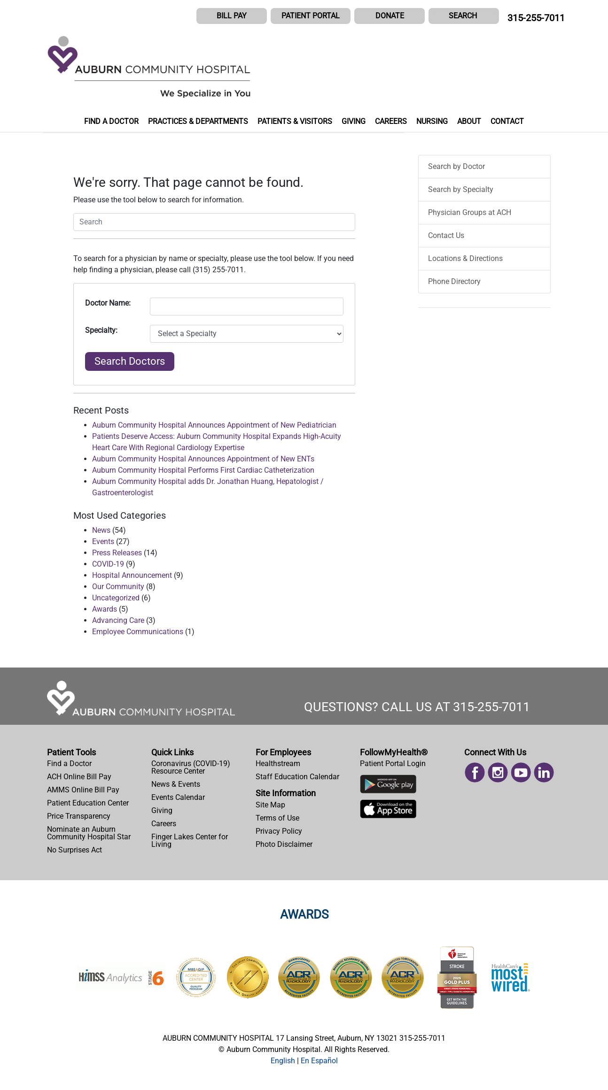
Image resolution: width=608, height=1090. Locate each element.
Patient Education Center (88, 802)
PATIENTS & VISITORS (294, 121)
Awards (104, 609)
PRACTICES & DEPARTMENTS (198, 121)
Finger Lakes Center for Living (189, 840)
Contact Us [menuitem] (446, 235)
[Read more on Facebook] (474, 772)
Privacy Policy (279, 831)
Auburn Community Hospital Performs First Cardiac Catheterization (203, 470)
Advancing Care (118, 620)
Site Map (270, 804)
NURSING (432, 121)
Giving (161, 810)
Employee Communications (137, 631)
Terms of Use (277, 818)
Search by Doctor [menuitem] (456, 166)
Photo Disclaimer (284, 844)
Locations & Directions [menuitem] (465, 258)
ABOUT (469, 121)
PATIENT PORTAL (310, 15)
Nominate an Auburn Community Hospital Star (89, 833)
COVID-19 (108, 564)
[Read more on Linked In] (543, 772)
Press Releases (117, 552)
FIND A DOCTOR (111, 121)
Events (103, 541)
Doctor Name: (108, 303)
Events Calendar (178, 797)
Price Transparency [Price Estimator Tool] (78, 816)
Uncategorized (116, 597)
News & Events (175, 784)
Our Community (118, 586)
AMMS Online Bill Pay (83, 789)
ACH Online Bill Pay (79, 776)
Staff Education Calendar (297, 776)
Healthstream (278, 763)
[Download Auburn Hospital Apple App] (388, 810)
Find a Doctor (69, 763)
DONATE (389, 15)
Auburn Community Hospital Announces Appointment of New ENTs (203, 458)
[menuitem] (95, 763)
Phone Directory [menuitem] (454, 281)
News (101, 530)
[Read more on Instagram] (497, 772)
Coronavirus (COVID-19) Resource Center (190, 767)
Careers (163, 823)
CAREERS (391, 121)
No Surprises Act (74, 849)
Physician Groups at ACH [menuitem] (469, 212)
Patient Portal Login (393, 763)
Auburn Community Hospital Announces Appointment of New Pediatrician (214, 425)
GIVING (354, 121)
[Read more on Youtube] (520, 772)
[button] (463, 16)
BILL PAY (232, 15)
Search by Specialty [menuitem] (460, 189)
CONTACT (507, 121)
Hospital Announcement (132, 575)
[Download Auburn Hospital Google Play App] (388, 786)
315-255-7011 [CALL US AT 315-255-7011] (536, 17)
